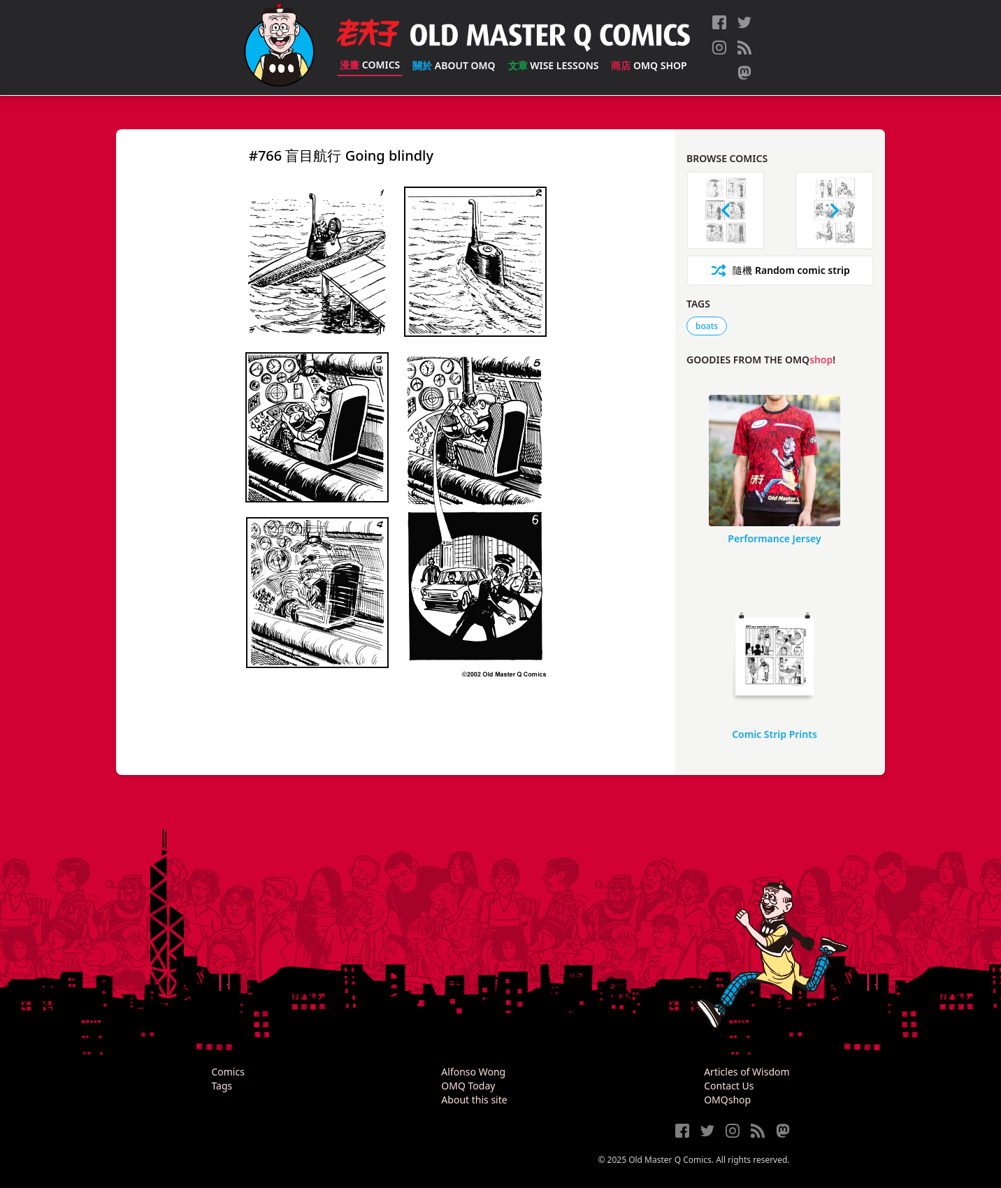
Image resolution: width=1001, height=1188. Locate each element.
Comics (370, 64)
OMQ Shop (648, 65)
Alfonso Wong (473, 1071)
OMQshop (727, 1099)
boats (707, 326)
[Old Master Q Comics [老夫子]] (279, 47)
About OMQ (453, 65)
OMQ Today (468, 1085)
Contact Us (729, 1085)
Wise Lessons (553, 65)
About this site (474, 1099)
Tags (221, 1085)
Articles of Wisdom (746, 1071)
